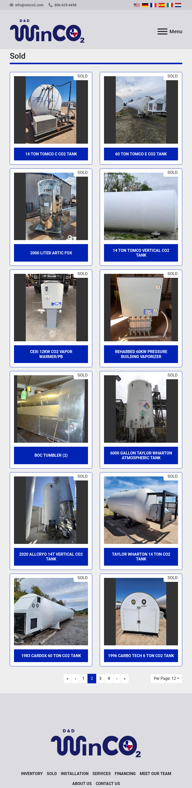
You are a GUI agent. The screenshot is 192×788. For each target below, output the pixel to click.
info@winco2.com (29, 5)
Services (101, 773)
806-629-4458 (65, 5)
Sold (52, 773)
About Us (82, 783)
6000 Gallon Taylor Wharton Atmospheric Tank (141, 455)
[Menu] (163, 31)
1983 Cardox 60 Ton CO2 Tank (51, 655)
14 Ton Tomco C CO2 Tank (51, 154)
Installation (74, 773)
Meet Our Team (155, 773)
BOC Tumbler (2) (51, 455)
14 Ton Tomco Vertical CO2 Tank (141, 253)
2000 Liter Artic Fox (51, 253)
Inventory (32, 773)
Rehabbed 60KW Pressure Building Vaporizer (141, 354)
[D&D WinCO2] (96, 741)
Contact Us (108, 783)
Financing (125, 773)
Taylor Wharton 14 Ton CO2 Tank (141, 556)
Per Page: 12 (165, 678)
